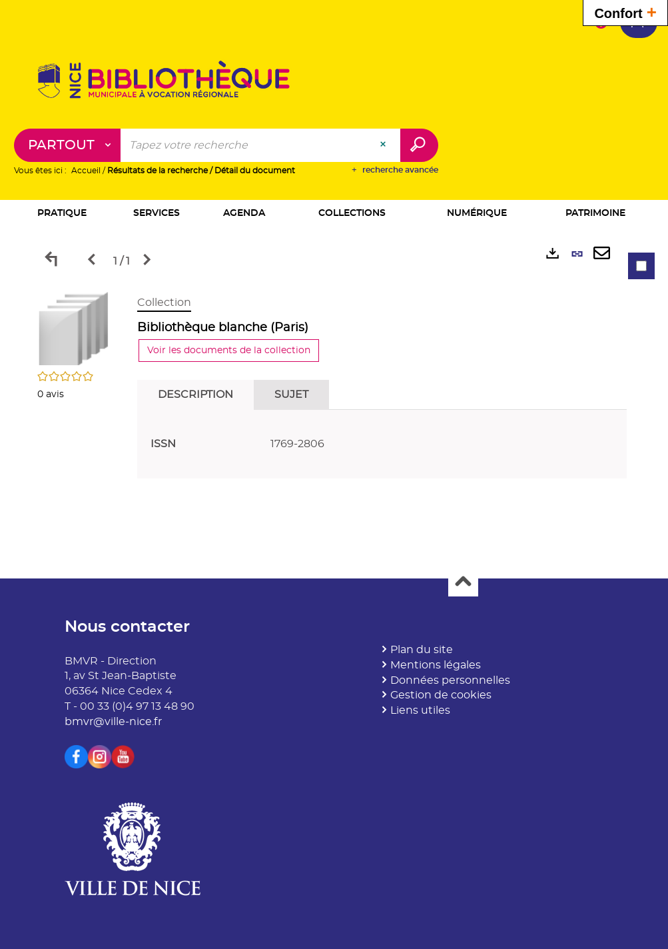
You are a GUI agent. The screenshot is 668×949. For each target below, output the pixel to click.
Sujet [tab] (291, 394)
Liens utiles (420, 710)
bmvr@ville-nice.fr (113, 721)
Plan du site (421, 649)
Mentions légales (435, 665)
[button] (62, 214)
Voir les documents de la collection (228, 350)
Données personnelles (450, 680)
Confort (625, 11)
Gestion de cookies (441, 695)
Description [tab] (195, 394)
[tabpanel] (334, 390)
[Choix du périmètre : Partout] (67, 145)
